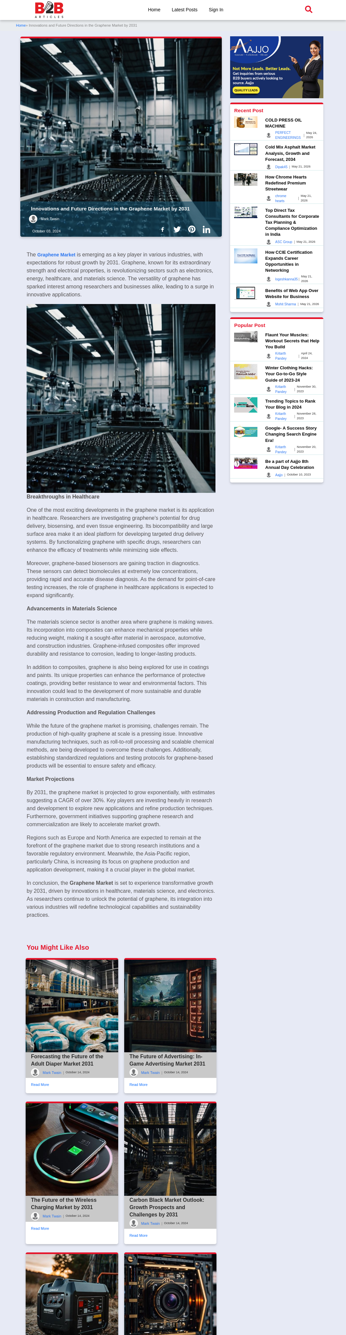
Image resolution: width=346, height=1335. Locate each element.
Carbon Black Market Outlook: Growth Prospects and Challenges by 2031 (168, 1239)
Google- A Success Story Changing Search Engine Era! (291, 434)
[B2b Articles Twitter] (178, 229)
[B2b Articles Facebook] (164, 229)
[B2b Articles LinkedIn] (208, 229)
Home (153, 9)
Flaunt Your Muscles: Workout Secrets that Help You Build (292, 340)
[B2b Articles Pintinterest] (193, 229)
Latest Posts (185, 9)
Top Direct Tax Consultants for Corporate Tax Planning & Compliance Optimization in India (292, 222)
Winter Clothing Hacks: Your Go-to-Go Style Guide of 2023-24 (289, 373)
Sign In (216, 9)
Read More (40, 1117)
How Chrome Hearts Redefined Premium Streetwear (286, 182)
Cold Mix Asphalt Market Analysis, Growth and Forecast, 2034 (290, 153)
